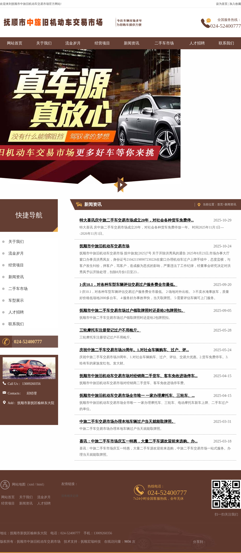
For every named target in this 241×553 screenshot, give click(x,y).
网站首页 (14, 43)
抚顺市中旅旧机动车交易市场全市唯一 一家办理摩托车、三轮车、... (137, 395)
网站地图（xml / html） (29, 484)
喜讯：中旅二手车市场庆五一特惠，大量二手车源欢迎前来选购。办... (138, 441)
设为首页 (222, 4)
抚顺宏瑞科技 (91, 541)
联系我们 (226, 43)
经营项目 (102, 43)
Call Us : (14, 384)
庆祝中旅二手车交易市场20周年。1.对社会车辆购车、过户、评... (134, 350)
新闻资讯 (131, 43)
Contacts (12, 393)
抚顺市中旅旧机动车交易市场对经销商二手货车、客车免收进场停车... (138, 376)
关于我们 (44, 43)
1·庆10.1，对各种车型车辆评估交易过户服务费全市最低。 (128, 285)
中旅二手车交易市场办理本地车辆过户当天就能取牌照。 (127, 421)
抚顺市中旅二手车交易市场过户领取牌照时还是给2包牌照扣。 (132, 310)
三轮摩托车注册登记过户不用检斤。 (110, 330)
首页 (220, 204)
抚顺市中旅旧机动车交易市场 (104, 246)
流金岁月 (73, 43)
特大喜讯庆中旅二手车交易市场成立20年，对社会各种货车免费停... (136, 220)
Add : (11, 403)
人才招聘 (197, 43)
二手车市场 (164, 43)
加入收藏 (235, 4)
